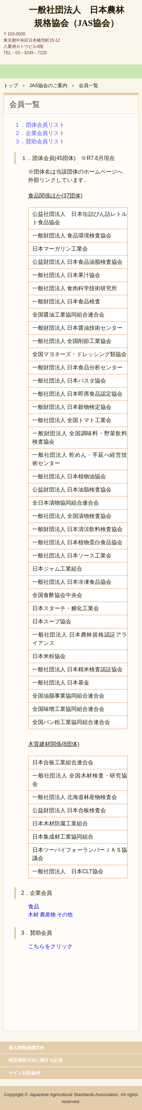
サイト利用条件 (24, 1073)
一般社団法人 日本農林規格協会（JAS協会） (76, 16)
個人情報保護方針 (27, 1047)
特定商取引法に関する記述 (36, 1060)
